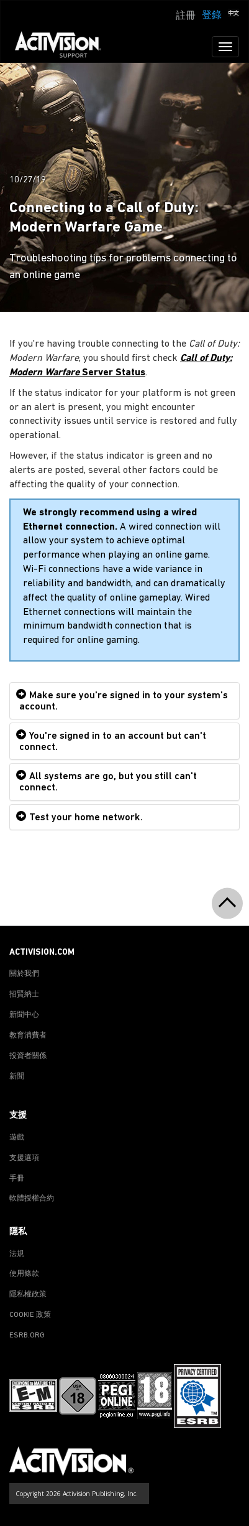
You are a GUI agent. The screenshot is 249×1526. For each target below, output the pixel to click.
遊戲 (16, 1137)
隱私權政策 (28, 1294)
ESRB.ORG (27, 1335)
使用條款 (24, 1274)
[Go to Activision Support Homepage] (64, 46)
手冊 (16, 1178)
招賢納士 (24, 994)
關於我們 (24, 974)
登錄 (212, 16)
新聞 (16, 1076)
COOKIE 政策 (30, 1315)
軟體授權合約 (31, 1198)
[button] (233, 14)
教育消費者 (28, 1035)
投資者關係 (28, 1056)
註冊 (186, 16)
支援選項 (24, 1158)
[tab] (124, 701)
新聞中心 (24, 1015)
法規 (16, 1254)
